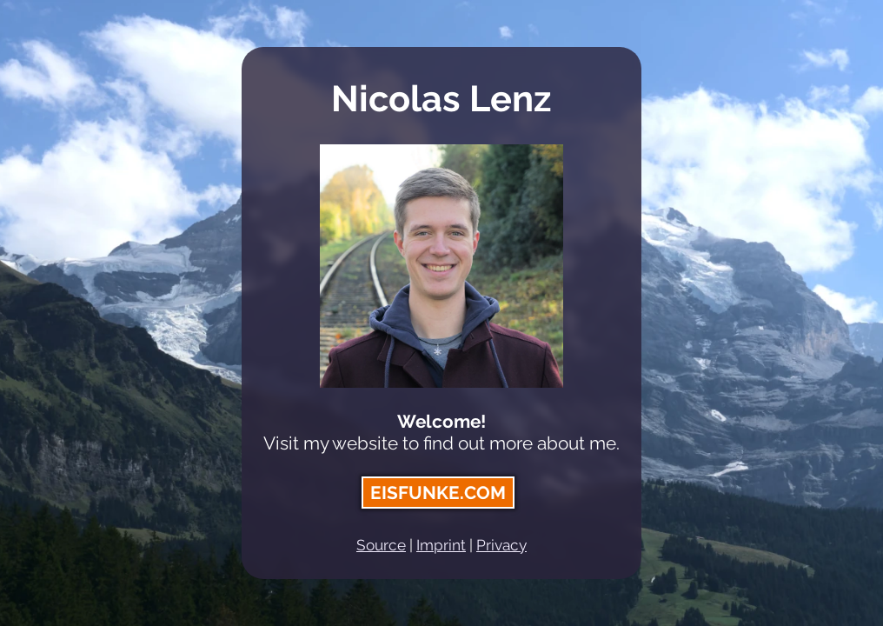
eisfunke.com (438, 492)
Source (381, 545)
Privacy (501, 545)
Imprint (441, 545)
